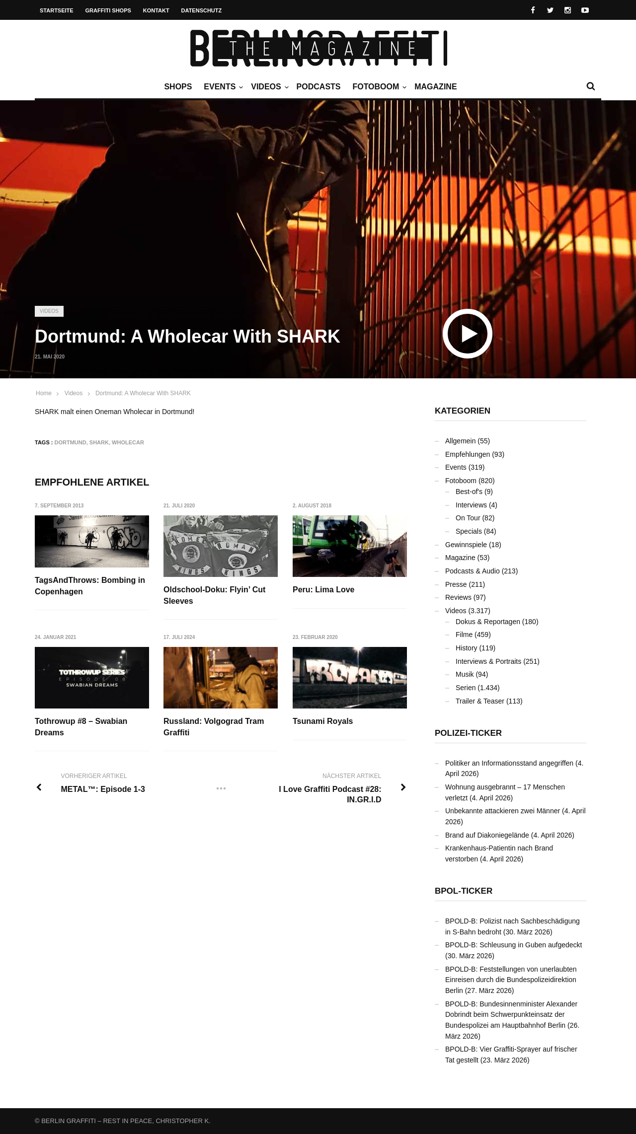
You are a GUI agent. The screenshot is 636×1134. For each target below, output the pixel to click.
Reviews (458, 597)
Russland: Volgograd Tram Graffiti (214, 726)
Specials (469, 531)
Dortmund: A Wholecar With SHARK (143, 393)
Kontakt (156, 10)
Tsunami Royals (323, 721)
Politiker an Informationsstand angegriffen (509, 763)
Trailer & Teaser (480, 701)
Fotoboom (378, 86)
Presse (456, 584)
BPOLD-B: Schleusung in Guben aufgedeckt (513, 945)
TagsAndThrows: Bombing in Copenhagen (90, 585)
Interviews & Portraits (488, 661)
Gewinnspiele (466, 545)
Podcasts (319, 86)
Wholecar (128, 442)
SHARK (99, 442)
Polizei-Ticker (468, 733)
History (466, 648)
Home (44, 393)
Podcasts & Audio (472, 571)
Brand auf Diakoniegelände (487, 835)
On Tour (468, 518)
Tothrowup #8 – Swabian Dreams (81, 726)
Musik (465, 674)
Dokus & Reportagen (488, 622)
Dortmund (70, 442)
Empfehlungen (467, 454)
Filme (464, 634)
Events (222, 86)
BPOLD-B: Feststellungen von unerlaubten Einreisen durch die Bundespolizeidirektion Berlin (511, 979)
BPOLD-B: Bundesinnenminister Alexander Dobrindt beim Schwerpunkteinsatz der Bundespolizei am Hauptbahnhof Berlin (511, 1014)
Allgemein (460, 441)
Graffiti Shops (108, 10)
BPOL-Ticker (463, 891)
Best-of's (469, 492)
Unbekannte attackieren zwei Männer (502, 811)
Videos (268, 86)
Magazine (435, 86)
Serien (466, 688)
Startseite (57, 10)
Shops (178, 86)
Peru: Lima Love (324, 589)
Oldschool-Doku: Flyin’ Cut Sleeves (215, 595)
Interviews (471, 505)
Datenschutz (201, 10)
